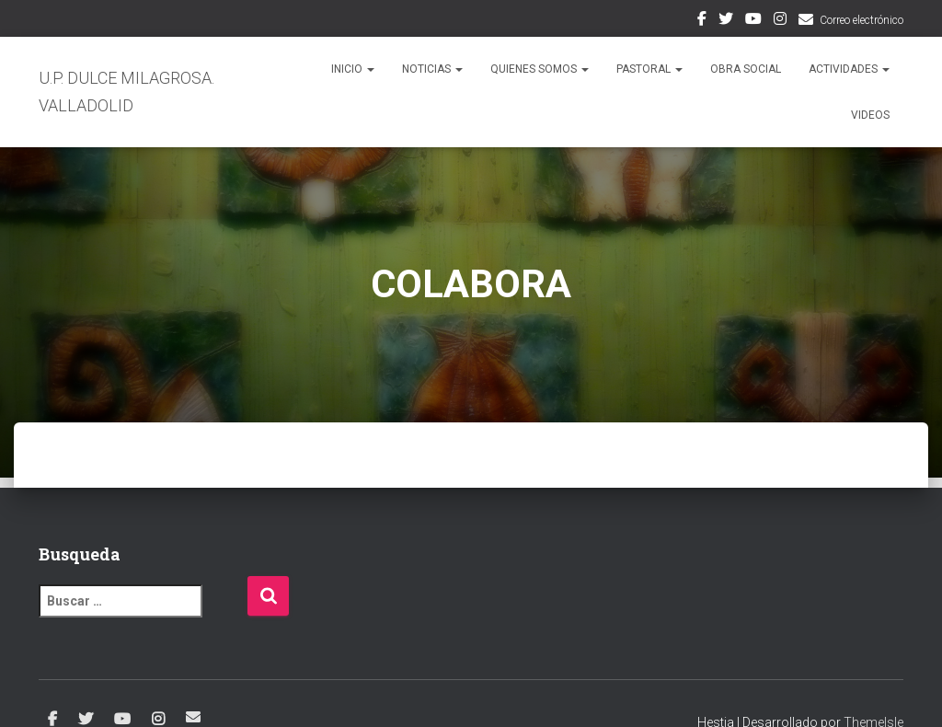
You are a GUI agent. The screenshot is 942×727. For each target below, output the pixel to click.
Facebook (701, 21)
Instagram (780, 21)
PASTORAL (649, 69)
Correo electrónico (861, 20)
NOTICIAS (432, 69)
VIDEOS (870, 115)
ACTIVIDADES (849, 69)
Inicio (352, 69)
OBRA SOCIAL (745, 69)
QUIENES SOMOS (539, 69)
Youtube (753, 21)
